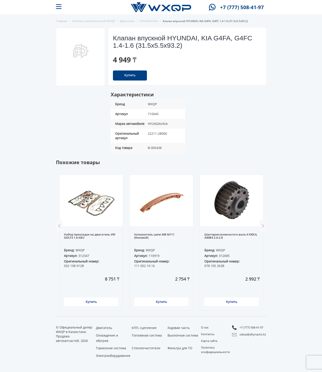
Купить (130, 75)
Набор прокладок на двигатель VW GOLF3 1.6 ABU (89, 236)
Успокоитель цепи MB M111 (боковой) (154, 236)
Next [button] (262, 225)
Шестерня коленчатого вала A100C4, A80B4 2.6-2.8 (230, 236)
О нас (205, 327)
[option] (81, 51)
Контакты (207, 334)
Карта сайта (209, 341)
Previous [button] (59, 225)
